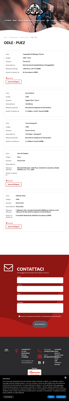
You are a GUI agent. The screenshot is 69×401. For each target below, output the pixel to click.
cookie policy (59, 385)
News (15, 20)
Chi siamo (7, 20)
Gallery (62, 20)
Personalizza (8, 397)
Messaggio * (20, 302)
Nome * (19, 276)
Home (6, 37)
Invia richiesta (40, 324)
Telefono (19, 285)
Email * (19, 293)
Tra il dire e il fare (24, 37)
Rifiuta (51, 397)
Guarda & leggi (39, 20)
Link (47, 20)
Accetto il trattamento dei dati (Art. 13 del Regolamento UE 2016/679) (40, 316)
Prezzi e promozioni (25, 20)
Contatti (54, 20)
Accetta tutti (61, 397)
